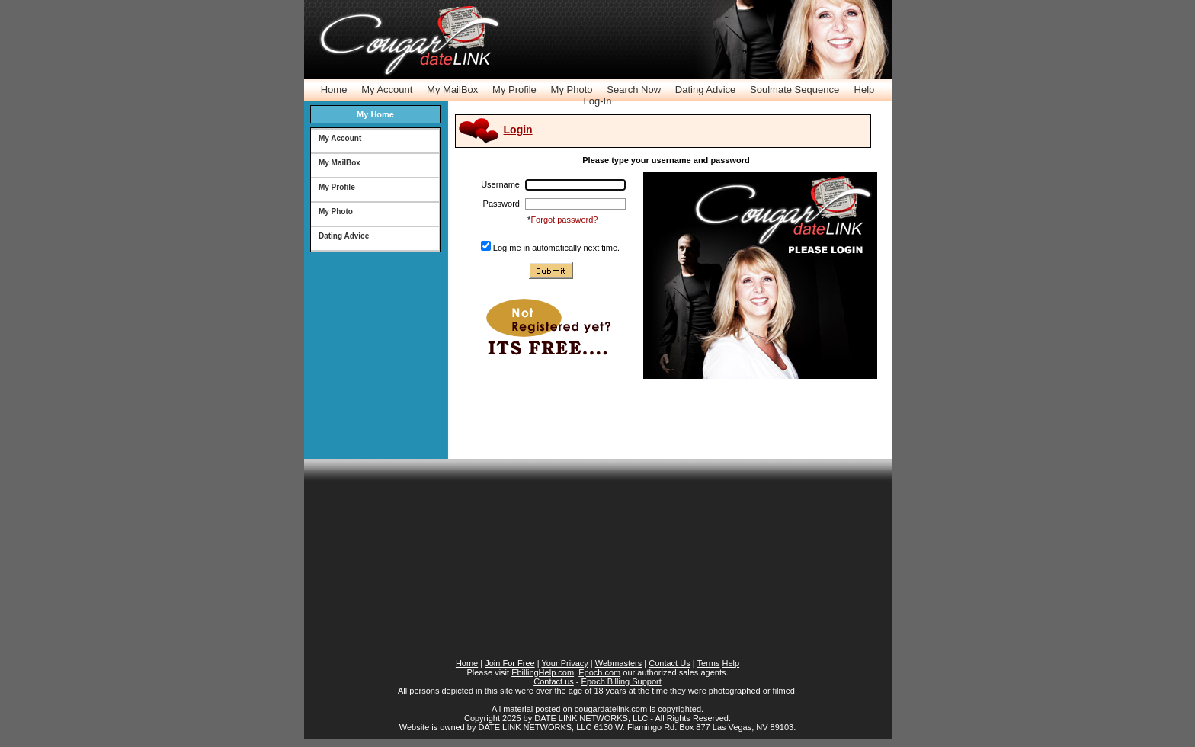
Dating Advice (705, 89)
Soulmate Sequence (794, 89)
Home (334, 89)
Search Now (634, 89)
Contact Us (669, 663)
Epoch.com (599, 672)
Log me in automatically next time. (556, 247)
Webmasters (618, 663)
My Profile (514, 89)
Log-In (598, 101)
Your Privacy (564, 663)
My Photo (572, 89)
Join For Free (509, 663)
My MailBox (452, 89)
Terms (708, 663)
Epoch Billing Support (621, 681)
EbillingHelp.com (542, 672)
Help (864, 89)
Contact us (553, 681)
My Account (386, 89)
